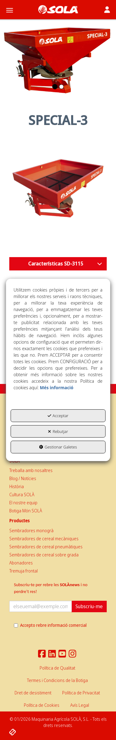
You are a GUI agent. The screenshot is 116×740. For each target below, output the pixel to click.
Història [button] (16, 486)
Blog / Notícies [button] (22, 478)
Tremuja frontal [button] (23, 571)
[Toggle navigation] (107, 10)
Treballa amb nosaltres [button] (31, 470)
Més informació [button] (56, 387)
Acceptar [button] (58, 415)
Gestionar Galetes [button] (58, 447)
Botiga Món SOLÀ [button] (25, 511)
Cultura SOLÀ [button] (21, 494)
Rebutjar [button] (58, 431)
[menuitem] (58, 470)
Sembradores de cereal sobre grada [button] (44, 555)
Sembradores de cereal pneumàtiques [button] (46, 547)
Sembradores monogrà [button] (31, 530)
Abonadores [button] (21, 563)
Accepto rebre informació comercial (50, 625)
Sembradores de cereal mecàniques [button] (44, 539)
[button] (58, 9)
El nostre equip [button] (23, 503)
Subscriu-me (89, 606)
